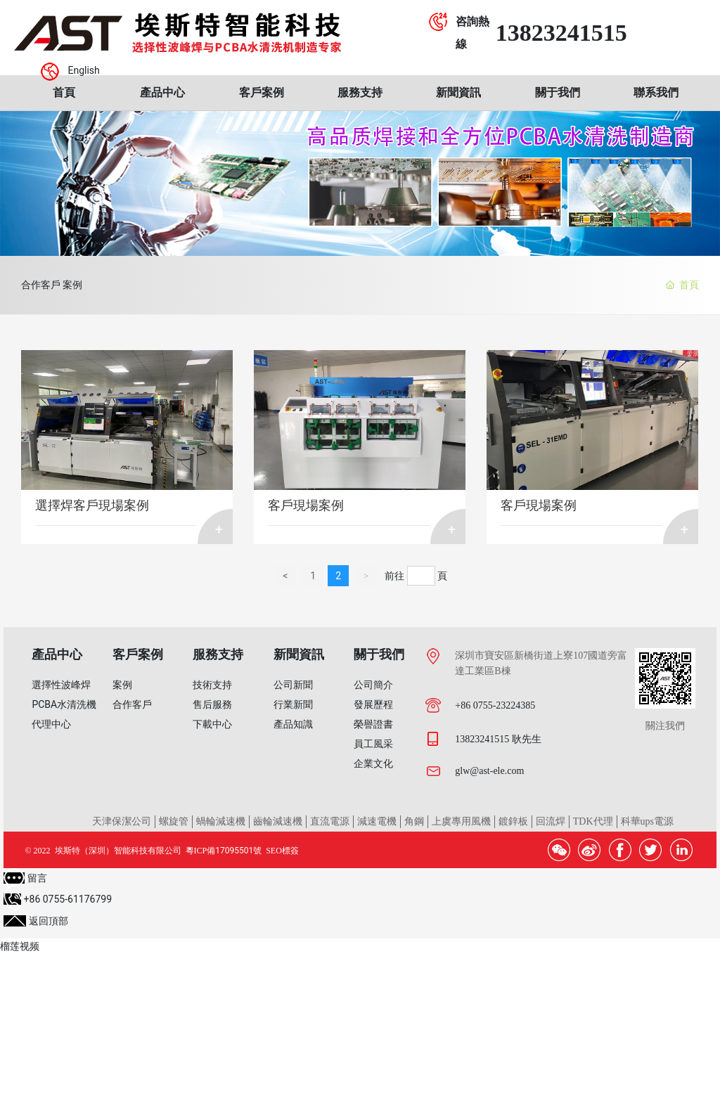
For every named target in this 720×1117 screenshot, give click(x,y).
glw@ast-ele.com (489, 771)
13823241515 (561, 33)
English (83, 70)
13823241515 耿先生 (498, 739)
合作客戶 (40, 284)
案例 (88, 284)
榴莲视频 (19, 946)
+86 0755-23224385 (495, 705)
